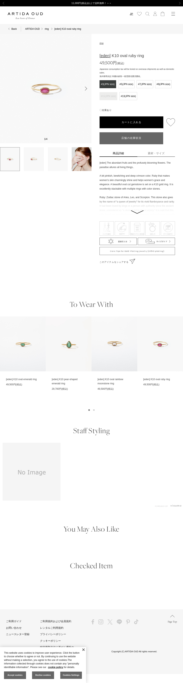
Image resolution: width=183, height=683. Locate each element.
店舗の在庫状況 (131, 138)
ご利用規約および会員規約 (55, 621)
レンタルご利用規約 (51, 627)
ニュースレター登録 (17, 634)
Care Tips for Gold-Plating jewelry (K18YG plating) (137, 251)
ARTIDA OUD (32, 29)
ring (102, 43)
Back (14, 29)
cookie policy (55, 667)
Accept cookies (15, 675)
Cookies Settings (71, 675)
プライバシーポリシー (53, 634)
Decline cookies (43, 675)
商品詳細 (118, 153)
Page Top (172, 619)
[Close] (83, 649)
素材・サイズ (156, 153)
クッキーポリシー (50, 640)
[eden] (105, 55)
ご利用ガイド (14, 621)
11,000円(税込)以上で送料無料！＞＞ (91, 3)
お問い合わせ (14, 627)
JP (131, 14)
